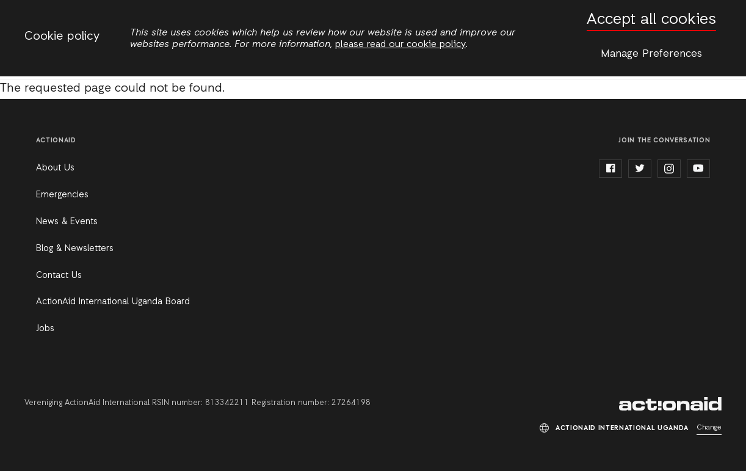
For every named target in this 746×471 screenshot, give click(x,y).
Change (709, 428)
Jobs (45, 329)
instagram (669, 168)
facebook (610, 168)
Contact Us (59, 275)
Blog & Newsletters (75, 249)
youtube (698, 168)
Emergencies (62, 195)
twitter (639, 168)
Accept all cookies (651, 20)
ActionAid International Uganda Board (113, 302)
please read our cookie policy (400, 44)
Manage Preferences (651, 53)
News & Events (67, 222)
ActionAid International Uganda (670, 404)
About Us (55, 168)
